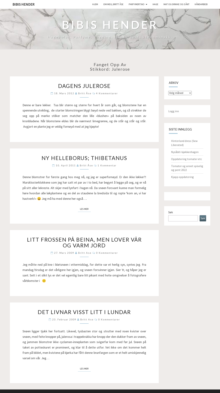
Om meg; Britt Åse (113, 4)
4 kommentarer (107, 93)
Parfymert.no (136, 4)
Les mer (85, 208)
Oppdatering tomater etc (186, 159)
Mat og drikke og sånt (176, 4)
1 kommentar (107, 165)
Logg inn (173, 111)
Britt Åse (84, 93)
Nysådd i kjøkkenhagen (185, 152)
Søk (170, 212)
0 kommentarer (107, 252)
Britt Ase (84, 252)
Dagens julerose (84, 86)
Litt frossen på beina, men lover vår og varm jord (84, 242)
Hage (155, 4)
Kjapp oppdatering (182, 177)
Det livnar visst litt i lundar (84, 312)
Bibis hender (23, 4)
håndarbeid (201, 4)
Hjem (95, 4)
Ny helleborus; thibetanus (84, 158)
